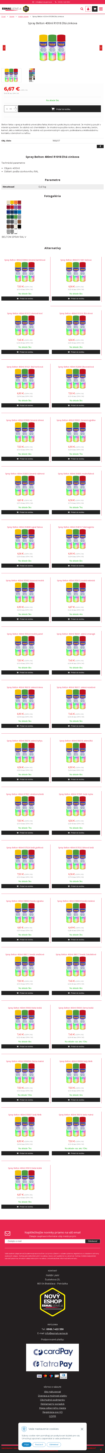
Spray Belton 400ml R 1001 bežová (75, 260)
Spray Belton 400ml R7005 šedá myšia (76, 794)
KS (11, 109)
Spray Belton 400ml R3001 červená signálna (76, 420)
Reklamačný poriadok (53, 1404)
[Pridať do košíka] (59, 108)
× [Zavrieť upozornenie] (101, 1449)
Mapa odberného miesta (52, 1408)
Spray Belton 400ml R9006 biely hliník (75, 1061)
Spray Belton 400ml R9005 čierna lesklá (76, 1008)
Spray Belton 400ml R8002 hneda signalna (24, 901)
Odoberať (92, 1241)
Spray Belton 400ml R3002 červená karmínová (24, 260)
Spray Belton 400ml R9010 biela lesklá (25, 1168)
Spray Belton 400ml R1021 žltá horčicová (25, 366)
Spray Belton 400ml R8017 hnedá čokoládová (76, 954)
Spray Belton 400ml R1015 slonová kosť (25, 313)
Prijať (26, 1444)
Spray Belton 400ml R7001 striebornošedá (25, 794)
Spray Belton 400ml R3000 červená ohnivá (25, 420)
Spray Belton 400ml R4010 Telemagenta (76, 527)
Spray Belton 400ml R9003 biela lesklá (25, 1008)
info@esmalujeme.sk (44, 2)
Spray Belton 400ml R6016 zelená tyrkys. (25, 740)
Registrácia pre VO (53, 1412)
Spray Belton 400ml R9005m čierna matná (25, 1061)
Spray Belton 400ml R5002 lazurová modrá (25, 580)
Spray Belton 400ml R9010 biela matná (76, 1114)
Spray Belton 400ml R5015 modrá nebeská (76, 580)
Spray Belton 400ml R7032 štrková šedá (76, 847)
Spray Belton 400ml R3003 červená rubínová (24, 473)
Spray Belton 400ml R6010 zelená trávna (25, 687)
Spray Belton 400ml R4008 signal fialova (25, 527)
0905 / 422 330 (64, 2)
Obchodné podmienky (52, 1400)
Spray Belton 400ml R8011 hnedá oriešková (24, 954)
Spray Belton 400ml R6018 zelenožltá (76, 740)
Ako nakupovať (52, 1391)
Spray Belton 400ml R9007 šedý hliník (24, 1114)
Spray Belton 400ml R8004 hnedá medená (76, 901)
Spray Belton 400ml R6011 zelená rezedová (76, 687)
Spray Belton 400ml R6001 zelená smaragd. (76, 634)
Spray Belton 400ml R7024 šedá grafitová (24, 847)
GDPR (52, 1416)
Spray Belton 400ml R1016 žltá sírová (76, 313)
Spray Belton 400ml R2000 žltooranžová (76, 366)
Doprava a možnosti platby (52, 1396)
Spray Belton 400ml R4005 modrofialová (76, 473)
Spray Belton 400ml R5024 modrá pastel (25, 634)
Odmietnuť (53, 1444)
